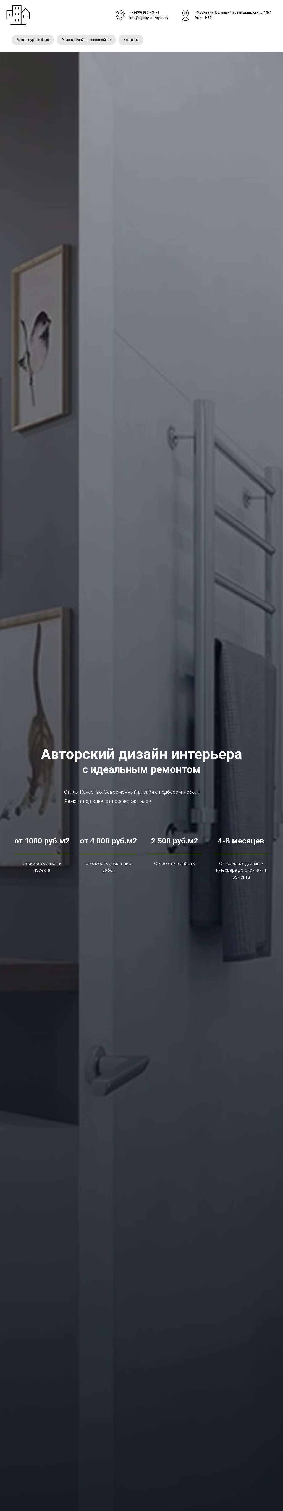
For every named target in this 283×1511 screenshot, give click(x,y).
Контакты (132, 40)
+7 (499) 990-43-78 (144, 12)
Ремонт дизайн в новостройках (87, 40)
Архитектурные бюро (33, 40)
